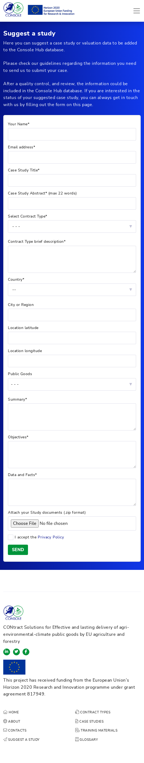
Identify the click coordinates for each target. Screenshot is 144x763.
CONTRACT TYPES (92, 712)
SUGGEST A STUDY (21, 739)
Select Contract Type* (27, 216)
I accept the (67, 537)
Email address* (21, 147)
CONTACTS (14, 730)
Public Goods (20, 374)
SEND (18, 550)
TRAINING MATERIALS (96, 730)
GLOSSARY (86, 739)
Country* (16, 280)
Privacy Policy (51, 537)
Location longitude (25, 351)
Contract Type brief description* (36, 242)
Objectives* (18, 437)
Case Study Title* (24, 170)
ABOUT (11, 721)
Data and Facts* (22, 475)
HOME (11, 712)
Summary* (17, 399)
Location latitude (23, 328)
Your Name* (18, 124)
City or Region (21, 305)
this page (82, 105)
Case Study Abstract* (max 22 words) (42, 193)
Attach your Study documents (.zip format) (47, 513)
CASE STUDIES (89, 721)
